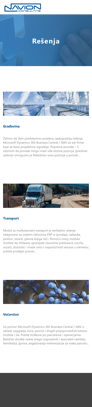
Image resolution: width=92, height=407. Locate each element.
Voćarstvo (11, 314)
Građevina (11, 126)
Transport (11, 218)
